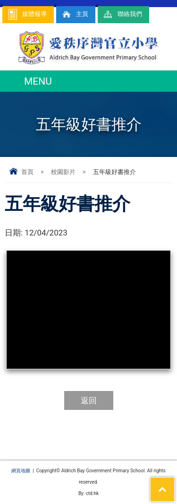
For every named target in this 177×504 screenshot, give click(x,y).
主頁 (74, 14)
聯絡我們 (122, 14)
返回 (89, 400)
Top (174, 483)
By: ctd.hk (88, 493)
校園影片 (63, 171)
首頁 (27, 171)
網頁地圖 (20, 470)
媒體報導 (27, 14)
